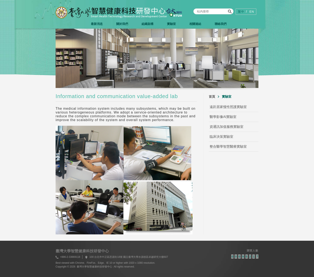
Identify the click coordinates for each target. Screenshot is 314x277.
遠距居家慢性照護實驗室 (228, 107)
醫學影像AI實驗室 (223, 117)
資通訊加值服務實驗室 (226, 126)
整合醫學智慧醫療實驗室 (228, 146)
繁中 (241, 11)
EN (252, 11)
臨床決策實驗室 (221, 136)
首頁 (212, 96)
